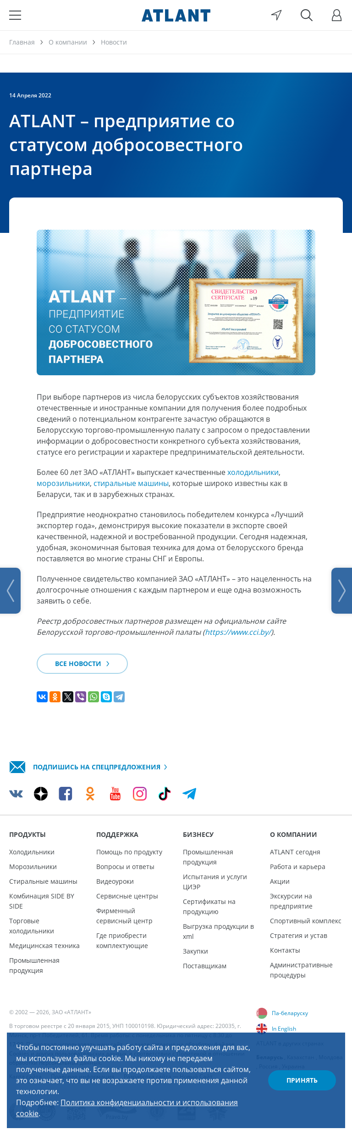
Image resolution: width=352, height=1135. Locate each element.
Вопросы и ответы (125, 866)
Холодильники (32, 851)
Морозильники (33, 866)
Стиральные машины (43, 881)
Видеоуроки (115, 881)
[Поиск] (307, 15)
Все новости (82, 663)
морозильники (63, 483)
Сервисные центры (127, 896)
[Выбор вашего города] (276, 15)
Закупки (195, 951)
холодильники (253, 472)
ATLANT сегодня (295, 851)
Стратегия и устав (298, 935)
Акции (280, 881)
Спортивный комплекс (305, 920)
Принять (302, 1080)
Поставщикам (204, 965)
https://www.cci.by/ (238, 632)
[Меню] (15, 15)
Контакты (285, 950)
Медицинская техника (44, 945)
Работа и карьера (297, 866)
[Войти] (337, 15)
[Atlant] (176, 15)
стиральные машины (131, 483)
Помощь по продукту (129, 851)
